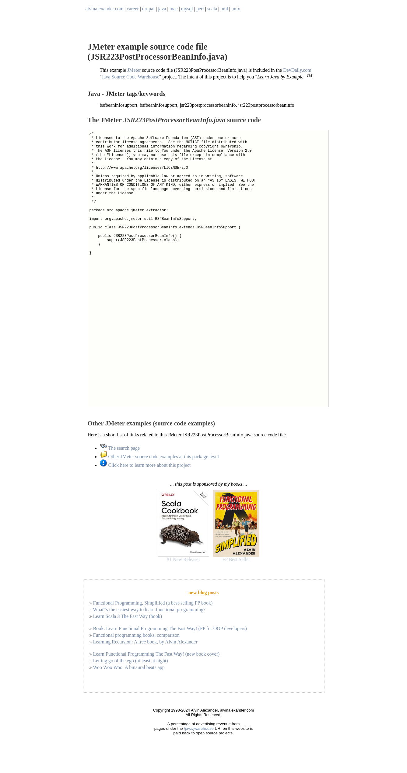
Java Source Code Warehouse (130, 77)
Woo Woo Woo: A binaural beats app (129, 667)
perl (200, 8)
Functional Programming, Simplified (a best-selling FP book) (153, 602)
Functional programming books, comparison (136, 635)
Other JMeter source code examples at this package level (159, 456)
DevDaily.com (297, 70)
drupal (148, 8)
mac (174, 8)
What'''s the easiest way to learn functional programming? (149, 609)
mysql (187, 8)
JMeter (134, 70)
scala (212, 8)
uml (224, 8)
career (133, 8)
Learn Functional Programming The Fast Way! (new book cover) (156, 654)
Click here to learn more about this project (145, 465)
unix (235, 8)
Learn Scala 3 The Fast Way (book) (127, 616)
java (162, 8)
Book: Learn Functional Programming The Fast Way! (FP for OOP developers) (170, 628)
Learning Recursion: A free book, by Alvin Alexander (145, 641)
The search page (120, 448)
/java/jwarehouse (199, 728)
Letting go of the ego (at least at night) (130, 660)
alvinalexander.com (105, 8)
